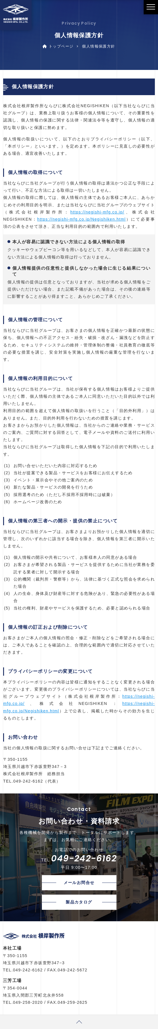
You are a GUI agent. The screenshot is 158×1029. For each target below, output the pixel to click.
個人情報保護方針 (98, 46)
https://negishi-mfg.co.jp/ (97, 212)
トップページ (57, 46)
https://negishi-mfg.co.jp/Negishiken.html (81, 219)
